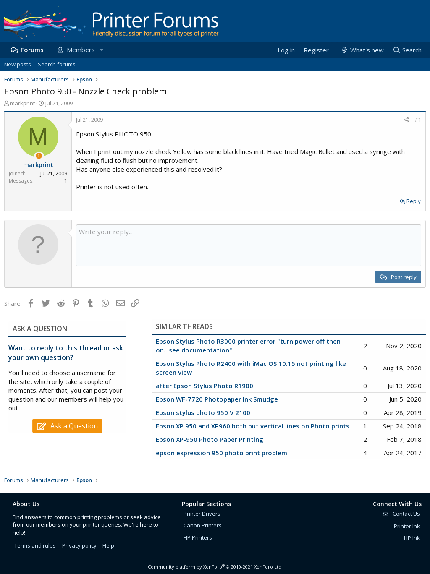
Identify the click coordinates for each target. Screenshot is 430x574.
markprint (22, 103)
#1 (418, 119)
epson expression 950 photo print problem (221, 453)
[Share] (406, 120)
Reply (413, 201)
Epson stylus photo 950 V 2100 (203, 412)
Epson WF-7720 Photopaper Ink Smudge (217, 399)
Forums (32, 49)
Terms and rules (35, 545)
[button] (101, 49)
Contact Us (401, 513)
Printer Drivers (202, 513)
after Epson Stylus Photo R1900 (204, 385)
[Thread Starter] (39, 155)
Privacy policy (79, 545)
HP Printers (198, 537)
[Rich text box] (248, 245)
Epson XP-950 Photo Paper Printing (209, 439)
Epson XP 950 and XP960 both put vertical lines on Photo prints (252, 426)
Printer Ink (407, 526)
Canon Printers (203, 525)
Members (81, 49)
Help (108, 545)
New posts (17, 64)
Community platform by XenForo (215, 567)
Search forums (57, 64)
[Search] (407, 50)
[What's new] (362, 50)
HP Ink (412, 538)
